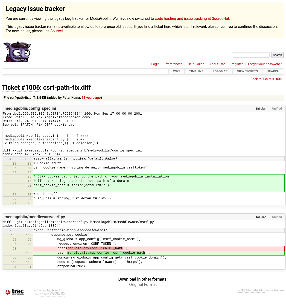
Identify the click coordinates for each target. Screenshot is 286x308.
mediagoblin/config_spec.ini (30, 108)
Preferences (173, 64)
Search (273, 71)
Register (237, 64)
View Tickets (247, 71)
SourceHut (59, 31)
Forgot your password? (265, 64)
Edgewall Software (51, 304)
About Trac (218, 64)
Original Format (143, 294)
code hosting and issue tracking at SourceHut (192, 18)
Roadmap (220, 71)
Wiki (176, 71)
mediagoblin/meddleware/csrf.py (35, 225)
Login (155, 64)
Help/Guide (196, 64)
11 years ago (91, 98)
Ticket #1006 (21, 87)
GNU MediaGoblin (251, 300)
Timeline (196, 71)
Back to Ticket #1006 (266, 79)
